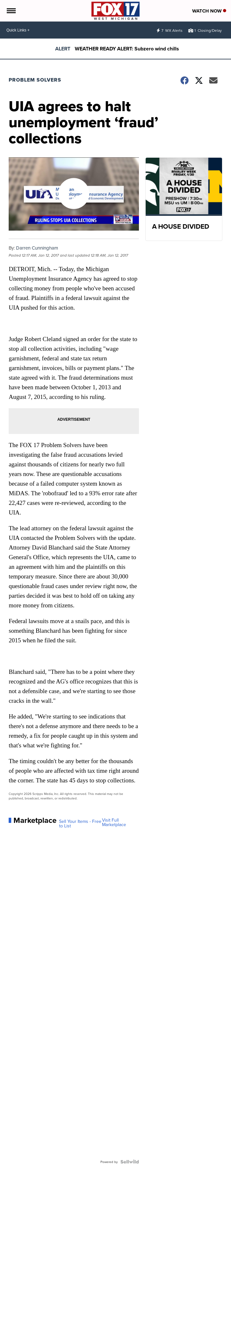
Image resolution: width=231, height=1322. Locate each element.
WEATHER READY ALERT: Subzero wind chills (127, 48)
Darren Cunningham (37, 247)
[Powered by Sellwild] (129, 1161)
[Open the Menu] (11, 11)
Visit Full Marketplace (114, 822)
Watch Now (209, 10)
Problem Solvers (35, 80)
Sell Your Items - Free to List (80, 823)
